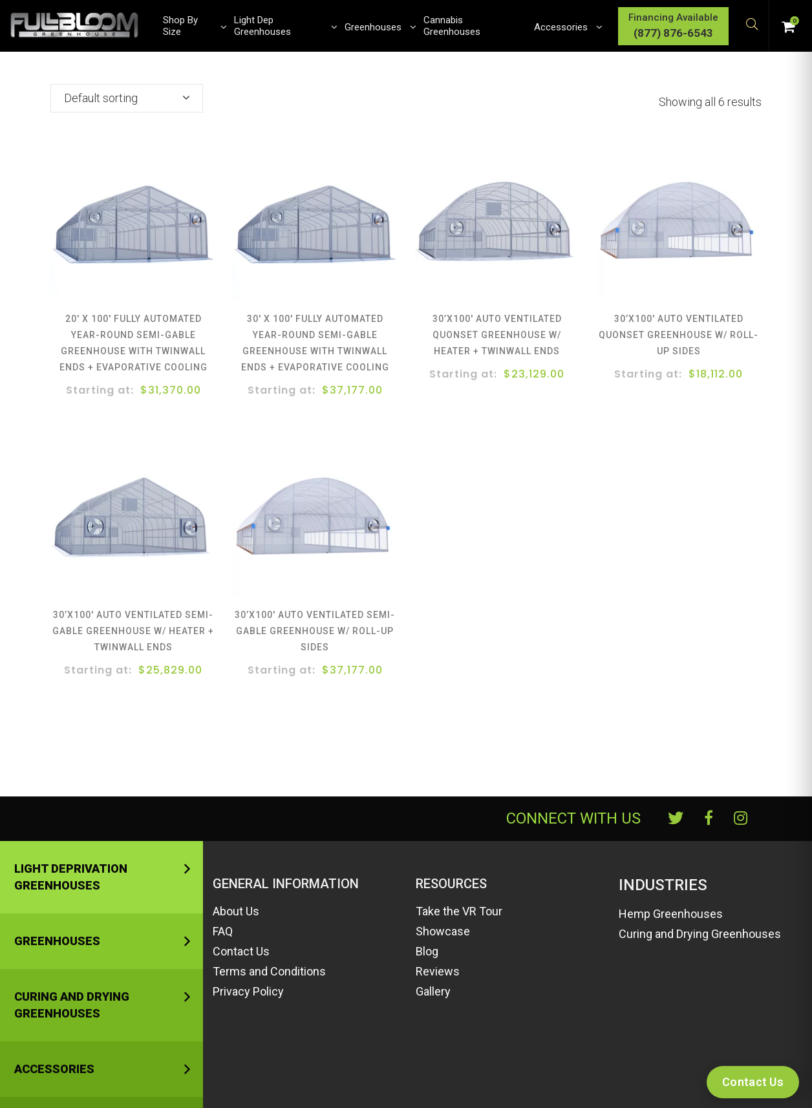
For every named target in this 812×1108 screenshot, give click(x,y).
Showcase (443, 931)
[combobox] (126, 98)
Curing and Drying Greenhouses (71, 1005)
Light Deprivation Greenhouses (70, 877)
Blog (427, 951)
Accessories (54, 1069)
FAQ (223, 931)
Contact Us (241, 951)
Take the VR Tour (459, 911)
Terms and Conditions (269, 971)
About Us (236, 911)
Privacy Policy (248, 991)
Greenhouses (57, 941)
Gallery (433, 991)
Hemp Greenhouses (671, 914)
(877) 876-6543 (673, 33)
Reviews (438, 971)
